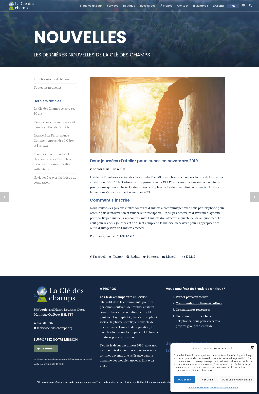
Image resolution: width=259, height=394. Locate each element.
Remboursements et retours (162, 382)
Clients (218, 5)
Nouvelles (119, 169)
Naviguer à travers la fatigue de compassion (55, 180)
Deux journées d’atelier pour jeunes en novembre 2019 (144, 161)
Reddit (133, 256)
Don (232, 6)
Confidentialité (135, 382)
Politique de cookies (198, 387)
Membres (200, 5)
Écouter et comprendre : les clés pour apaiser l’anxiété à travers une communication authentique (53, 162)
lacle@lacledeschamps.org (53, 328)
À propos (166, 5)
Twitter (116, 256)
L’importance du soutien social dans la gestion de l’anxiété (54, 124)
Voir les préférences (237, 379)
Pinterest (151, 256)
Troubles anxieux (91, 5)
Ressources (147, 5)
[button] (252, 348)
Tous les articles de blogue (52, 79)
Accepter (184, 379)
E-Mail (188, 256)
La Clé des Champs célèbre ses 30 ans (54, 111)
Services (112, 5)
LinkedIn (170, 256)
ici (206, 187)
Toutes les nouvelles (47, 87)
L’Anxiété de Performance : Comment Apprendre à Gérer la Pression (54, 140)
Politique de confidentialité (224, 387)
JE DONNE (45, 348)
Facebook (98, 256)
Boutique (129, 5)
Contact (182, 5)
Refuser (207, 379)
